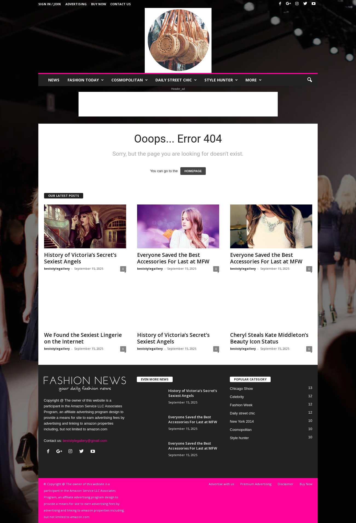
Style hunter (221, 80)
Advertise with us (221, 484)
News (53, 80)
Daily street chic (176, 80)
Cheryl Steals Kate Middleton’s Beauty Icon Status (269, 338)
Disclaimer (285, 484)
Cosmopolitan (129, 80)
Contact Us (120, 4)
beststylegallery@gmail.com (85, 441)
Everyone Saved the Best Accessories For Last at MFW (173, 258)
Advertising (76, 4)
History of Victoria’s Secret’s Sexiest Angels (80, 258)
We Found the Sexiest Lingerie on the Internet (83, 338)
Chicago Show (241, 388)
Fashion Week (241, 405)
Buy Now (98, 4)
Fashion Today (86, 80)
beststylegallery (57, 268)
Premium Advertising (255, 484)
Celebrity (237, 397)
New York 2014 (242, 421)
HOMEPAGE (193, 171)
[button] (309, 80)
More (253, 80)
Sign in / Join (49, 4)
